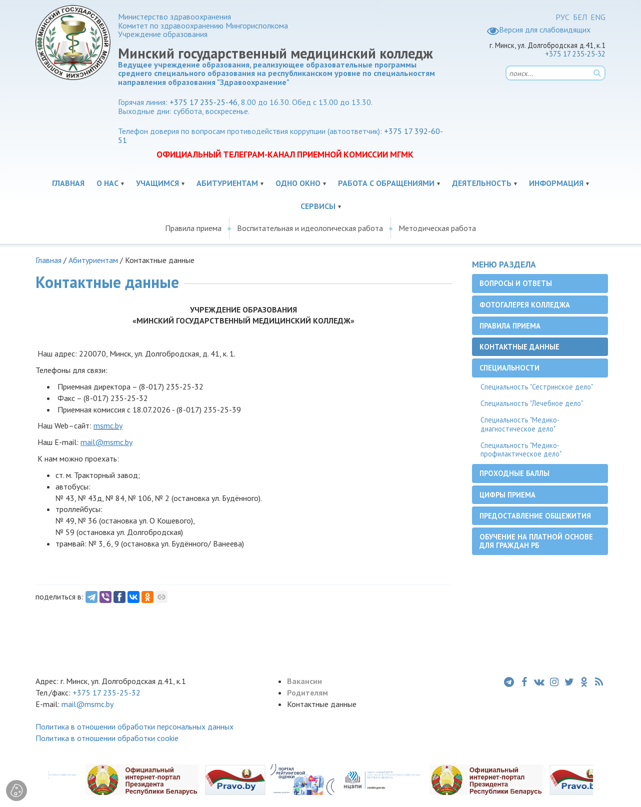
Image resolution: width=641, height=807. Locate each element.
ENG (598, 17)
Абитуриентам (227, 183)
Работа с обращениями (386, 183)
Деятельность (482, 183)
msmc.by (108, 425)
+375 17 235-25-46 (204, 102)
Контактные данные (520, 347)
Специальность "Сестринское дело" (536, 387)
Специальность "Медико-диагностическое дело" (520, 424)
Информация (556, 183)
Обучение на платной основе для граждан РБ (536, 541)
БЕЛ (580, 17)
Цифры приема (508, 495)
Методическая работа (437, 228)
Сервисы (318, 206)
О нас (107, 183)
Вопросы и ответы (516, 283)
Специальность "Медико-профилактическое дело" (521, 449)
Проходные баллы (515, 473)
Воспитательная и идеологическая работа (310, 228)
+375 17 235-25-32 (575, 53)
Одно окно (298, 183)
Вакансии (304, 681)
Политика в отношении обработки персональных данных (135, 727)
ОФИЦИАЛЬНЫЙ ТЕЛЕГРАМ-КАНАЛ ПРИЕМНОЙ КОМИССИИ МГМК (285, 154)
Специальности (510, 367)
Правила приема (193, 228)
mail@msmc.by (88, 704)
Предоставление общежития (535, 515)
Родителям (307, 693)
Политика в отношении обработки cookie (107, 738)
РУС (563, 17)
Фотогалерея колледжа (525, 305)
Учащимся (157, 183)
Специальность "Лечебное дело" (531, 403)
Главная (68, 183)
